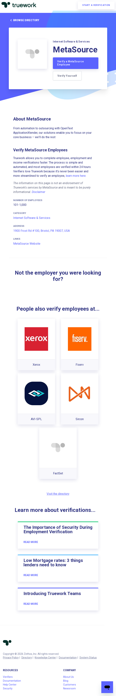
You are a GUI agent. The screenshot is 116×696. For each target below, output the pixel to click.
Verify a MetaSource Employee (70, 63)
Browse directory (24, 20)
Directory (26, 657)
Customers (69, 684)
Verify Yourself (67, 75)
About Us (68, 676)
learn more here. (76, 175)
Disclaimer (38, 192)
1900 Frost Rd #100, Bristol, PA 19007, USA (41, 230)
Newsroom (69, 688)
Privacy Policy (11, 657)
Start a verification (96, 5)
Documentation (68, 657)
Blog (65, 680)
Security (7, 688)
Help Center (10, 684)
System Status (88, 657)
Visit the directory (58, 494)
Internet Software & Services (31, 218)
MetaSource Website (26, 243)
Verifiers (8, 676)
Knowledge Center (45, 657)
